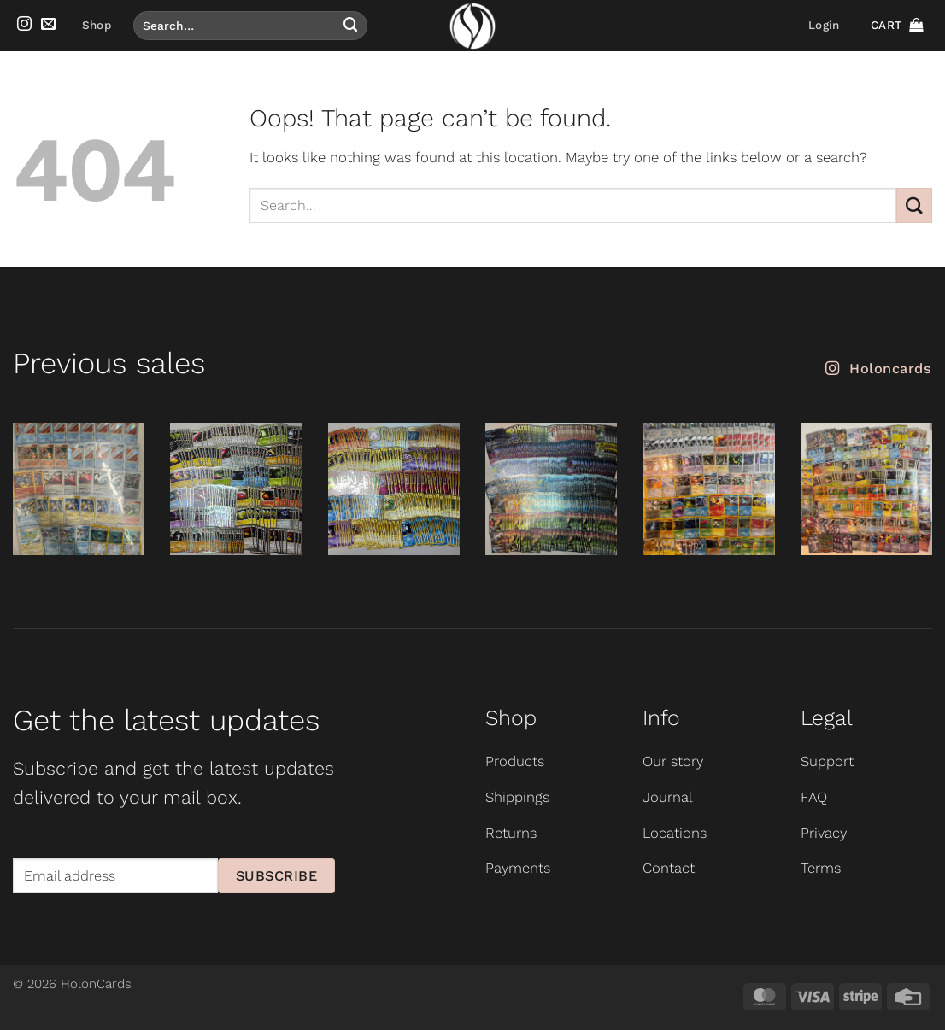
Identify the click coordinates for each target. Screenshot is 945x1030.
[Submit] (351, 25)
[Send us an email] (48, 24)
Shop (96, 25)
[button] (823, 25)
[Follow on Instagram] (24, 24)
